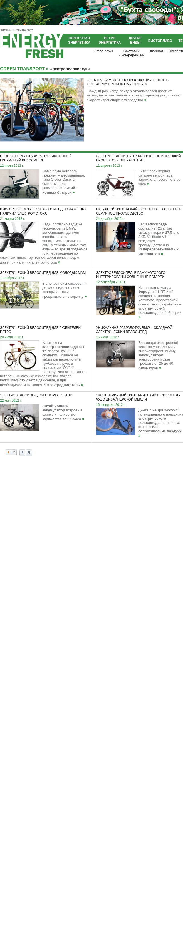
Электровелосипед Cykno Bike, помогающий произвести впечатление (138, 158)
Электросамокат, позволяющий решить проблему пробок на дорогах (128, 82)
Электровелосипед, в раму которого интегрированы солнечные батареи (130, 275)
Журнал (156, 51)
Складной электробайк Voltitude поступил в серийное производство (139, 211)
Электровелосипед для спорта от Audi (36, 395)
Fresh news (103, 51)
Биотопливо (160, 41)
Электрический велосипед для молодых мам (43, 273)
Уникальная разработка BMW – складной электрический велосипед (134, 330)
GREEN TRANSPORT (22, 68)
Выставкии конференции (131, 53)
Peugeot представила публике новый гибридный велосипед (36, 158)
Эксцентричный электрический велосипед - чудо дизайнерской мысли (138, 397)
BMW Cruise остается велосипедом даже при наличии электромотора (43, 211)
